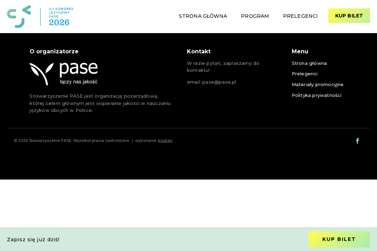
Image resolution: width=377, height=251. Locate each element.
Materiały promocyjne (318, 84)
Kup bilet (349, 16)
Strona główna (203, 16)
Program (255, 16)
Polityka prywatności (317, 95)
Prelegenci (300, 16)
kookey (165, 140)
